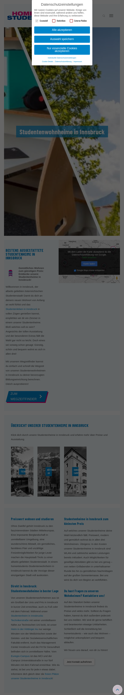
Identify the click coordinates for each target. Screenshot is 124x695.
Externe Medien (78, 20)
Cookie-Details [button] (47, 61)
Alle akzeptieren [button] (62, 29)
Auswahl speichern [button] (62, 39)
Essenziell (41, 20)
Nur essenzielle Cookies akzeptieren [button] (62, 50)
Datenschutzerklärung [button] (63, 61)
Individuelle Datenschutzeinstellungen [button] (62, 58)
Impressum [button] (78, 61)
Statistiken (58, 20)
